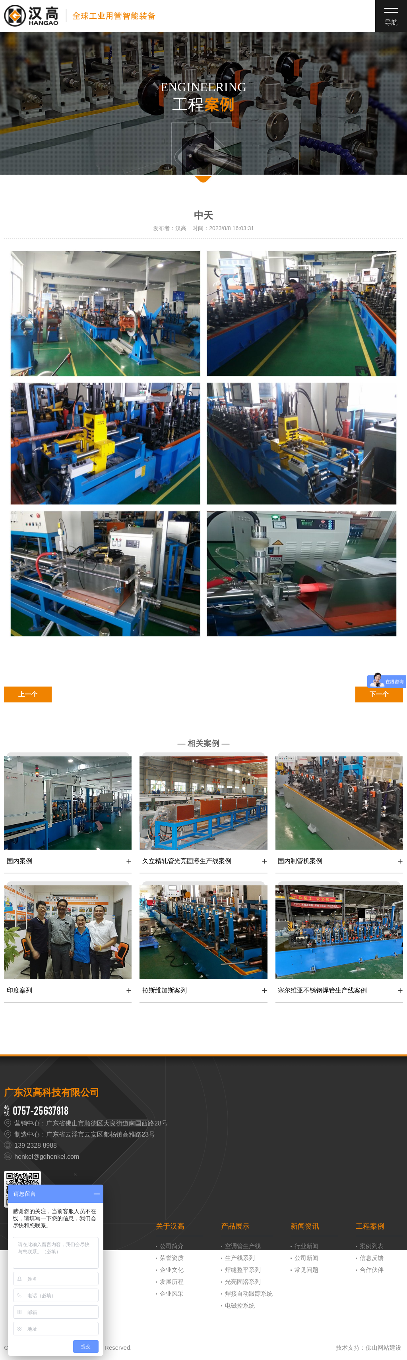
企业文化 (172, 1269)
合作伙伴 (372, 1269)
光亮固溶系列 (243, 1281)
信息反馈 (372, 1257)
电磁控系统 (240, 1305)
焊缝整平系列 (243, 1269)
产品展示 (235, 1226)
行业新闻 (306, 1246)
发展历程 (172, 1281)
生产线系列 (240, 1257)
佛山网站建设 (383, 1347)
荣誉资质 (172, 1257)
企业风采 (172, 1293)
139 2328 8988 (35, 1145)
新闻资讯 (305, 1226)
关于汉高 (170, 1226)
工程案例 (370, 1226)
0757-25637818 (40, 1111)
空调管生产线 (243, 1246)
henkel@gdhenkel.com (46, 1156)
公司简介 (172, 1246)
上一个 (27, 694)
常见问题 (306, 1269)
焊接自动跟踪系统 (249, 1293)
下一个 (379, 694)
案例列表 (372, 1246)
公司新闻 (306, 1257)
